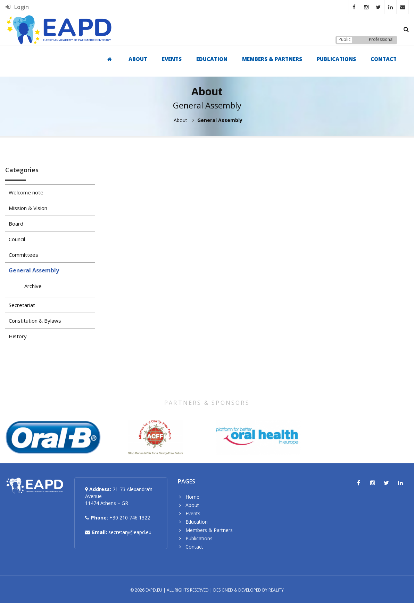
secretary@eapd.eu (129, 532)
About (138, 58)
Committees (23, 254)
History (18, 336)
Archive (33, 285)
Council (17, 239)
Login (17, 7)
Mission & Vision (28, 207)
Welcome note (26, 192)
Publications (336, 58)
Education (211, 58)
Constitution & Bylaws (35, 320)
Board (16, 223)
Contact (384, 58)
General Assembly (34, 270)
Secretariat (22, 305)
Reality (276, 590)
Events (172, 58)
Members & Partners (272, 58)
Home (192, 496)
